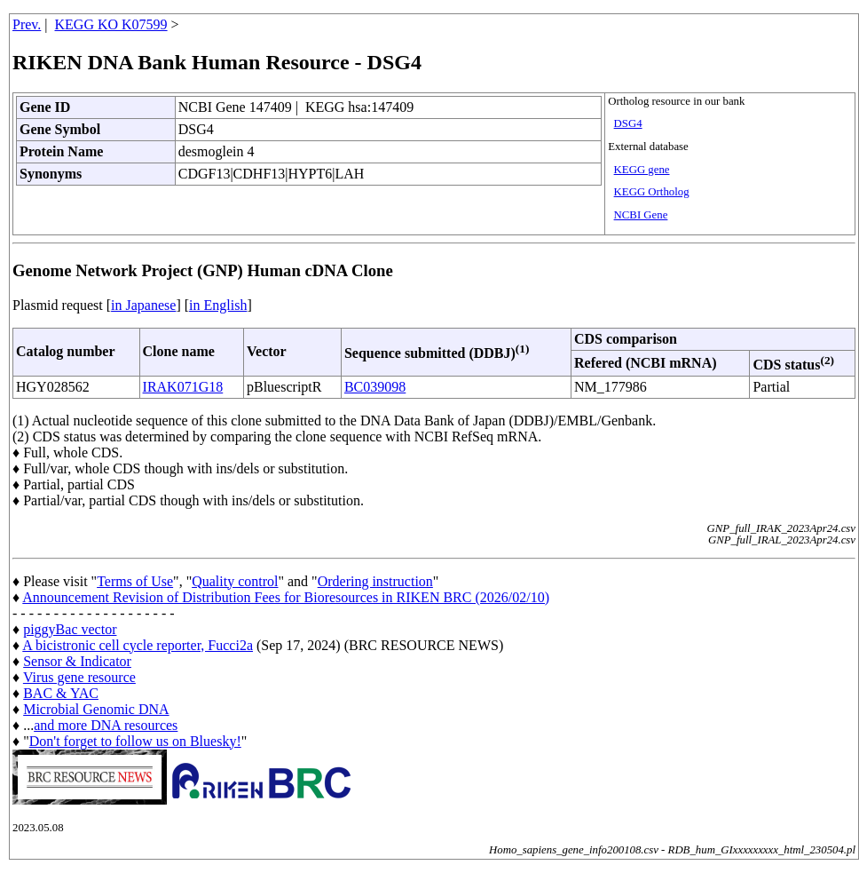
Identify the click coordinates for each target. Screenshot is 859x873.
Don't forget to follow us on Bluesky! (135, 741)
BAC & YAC (61, 693)
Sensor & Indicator (77, 661)
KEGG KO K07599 (111, 24)
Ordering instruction (375, 581)
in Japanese (143, 305)
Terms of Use (135, 581)
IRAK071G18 (183, 386)
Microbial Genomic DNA (96, 709)
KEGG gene (642, 169)
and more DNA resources (105, 725)
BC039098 (375, 386)
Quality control (235, 581)
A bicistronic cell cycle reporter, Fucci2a (137, 645)
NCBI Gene (641, 215)
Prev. (26, 24)
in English (218, 305)
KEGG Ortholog (652, 192)
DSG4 (628, 123)
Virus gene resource (79, 677)
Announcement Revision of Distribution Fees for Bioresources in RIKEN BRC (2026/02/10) (285, 597)
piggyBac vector (69, 629)
